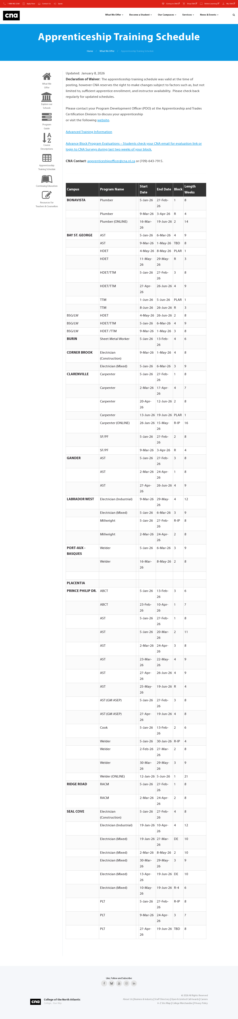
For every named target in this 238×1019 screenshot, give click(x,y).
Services (187, 15)
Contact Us (46, 4)
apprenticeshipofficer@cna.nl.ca (111, 161)
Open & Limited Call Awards (185, 999)
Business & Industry (143, 999)
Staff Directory (162, 999)
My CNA (230, 4)
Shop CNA (192, 4)
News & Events (208, 15)
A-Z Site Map (164, 1003)
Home (90, 51)
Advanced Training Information (89, 132)
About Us (128, 999)
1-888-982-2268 (13, 4)
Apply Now (31, 4)
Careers (204, 999)
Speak (60, 4)
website (103, 120)
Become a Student (139, 15)
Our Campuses (166, 15)
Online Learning (211, 4)
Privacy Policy (201, 1003)
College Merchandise (182, 1003)
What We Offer (113, 15)
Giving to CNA (173, 4)
